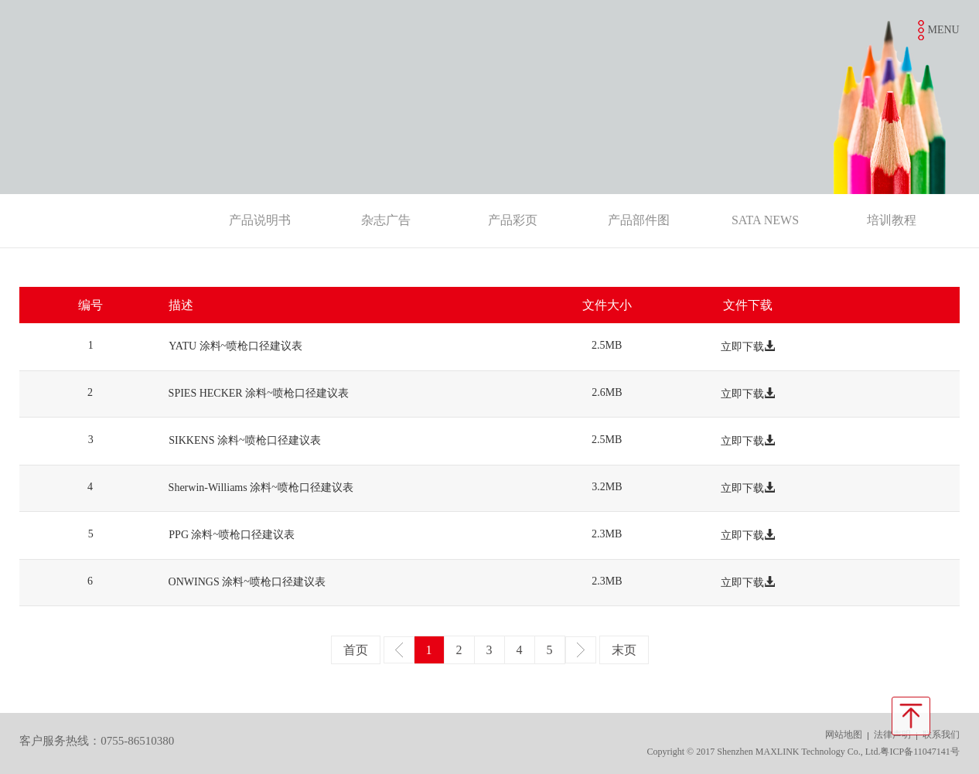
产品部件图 (639, 220)
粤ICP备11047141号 (919, 751)
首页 (355, 649)
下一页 (580, 649)
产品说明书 (260, 220)
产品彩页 (512, 220)
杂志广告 (386, 220)
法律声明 (892, 734)
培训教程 (891, 220)
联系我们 (941, 734)
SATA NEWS (765, 220)
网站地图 (843, 734)
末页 (624, 649)
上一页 (399, 649)
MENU (943, 30)
